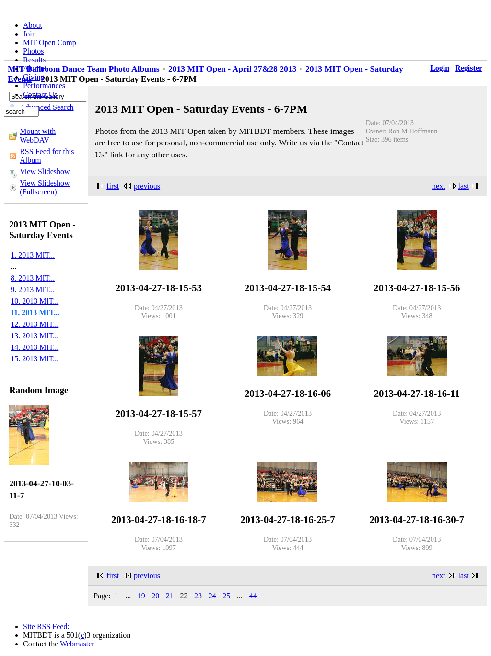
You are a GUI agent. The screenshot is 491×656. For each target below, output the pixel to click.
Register (468, 68)
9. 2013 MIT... (33, 290)
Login (439, 68)
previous (147, 186)
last (463, 186)
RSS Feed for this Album (47, 155)
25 (226, 596)
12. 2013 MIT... (34, 324)
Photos (33, 51)
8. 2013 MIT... (33, 278)
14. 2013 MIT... (34, 347)
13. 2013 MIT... (34, 336)
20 (155, 596)
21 (170, 596)
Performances (44, 86)
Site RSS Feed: (47, 626)
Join (29, 34)
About (32, 25)
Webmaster (77, 644)
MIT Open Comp (49, 42)
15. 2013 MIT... (34, 359)
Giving (33, 77)
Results (34, 60)
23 (198, 596)
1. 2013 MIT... (33, 255)
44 (253, 596)
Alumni (35, 68)
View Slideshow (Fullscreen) (45, 187)
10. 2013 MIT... (34, 301)
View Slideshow (45, 171)
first (112, 186)
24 (212, 596)
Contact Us (40, 94)
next (438, 186)
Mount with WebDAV (38, 135)
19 (141, 596)
